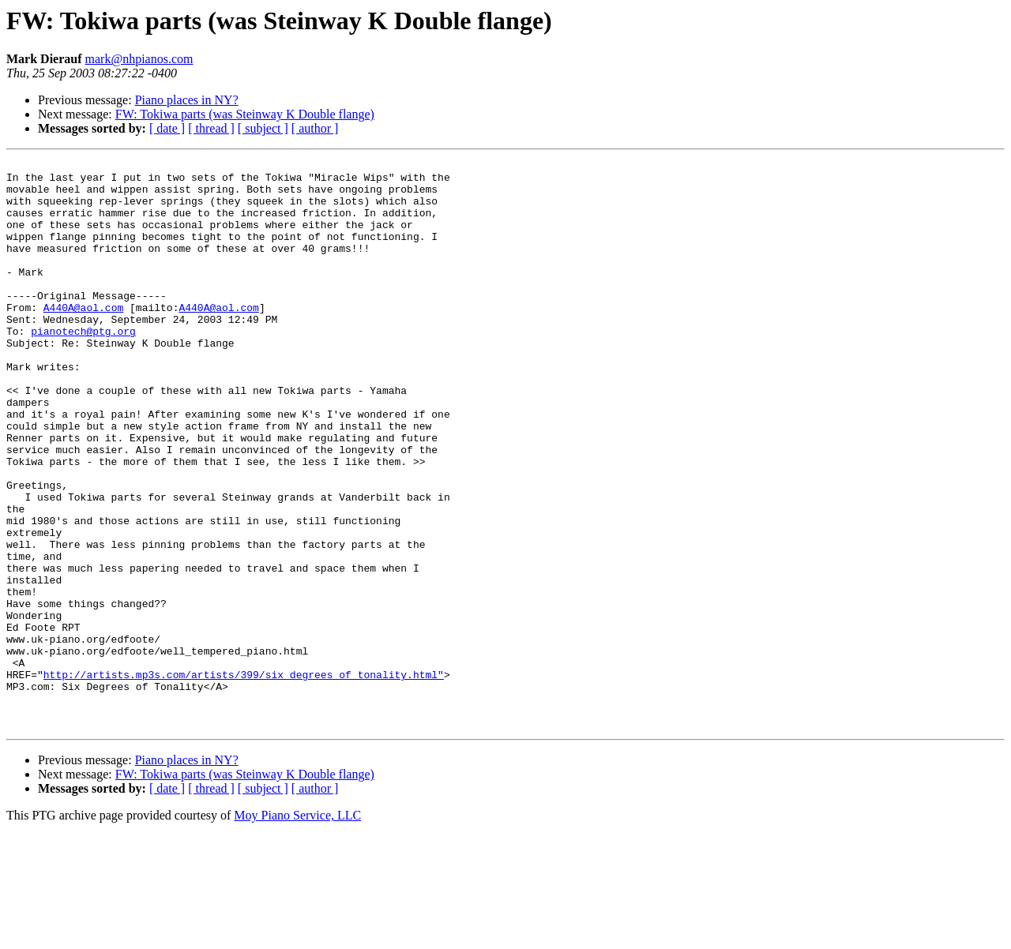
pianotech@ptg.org (83, 366)
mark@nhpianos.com (139, 59)
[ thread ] (211, 128)
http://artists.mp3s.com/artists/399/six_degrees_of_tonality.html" (243, 778)
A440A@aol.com (83, 338)
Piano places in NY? (187, 100)
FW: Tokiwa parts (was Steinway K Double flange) (244, 114)
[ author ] (315, 128)
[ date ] (167, 128)
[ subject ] (263, 128)
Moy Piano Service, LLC (297, 929)
